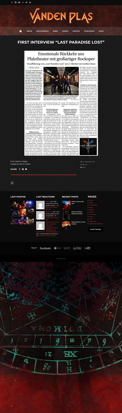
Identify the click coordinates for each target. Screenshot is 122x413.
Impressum (92, 221)
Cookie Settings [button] (95, 229)
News (14, 31)
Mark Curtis (49, 212)
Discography (27, 31)
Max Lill (84, 164)
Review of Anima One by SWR (47, 235)
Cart (90, 219)
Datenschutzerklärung (96, 223)
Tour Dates (74, 31)
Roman (48, 201)
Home (5, 31)
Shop (85, 31)
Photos (60, 31)
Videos (50, 31)
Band (40, 31)
